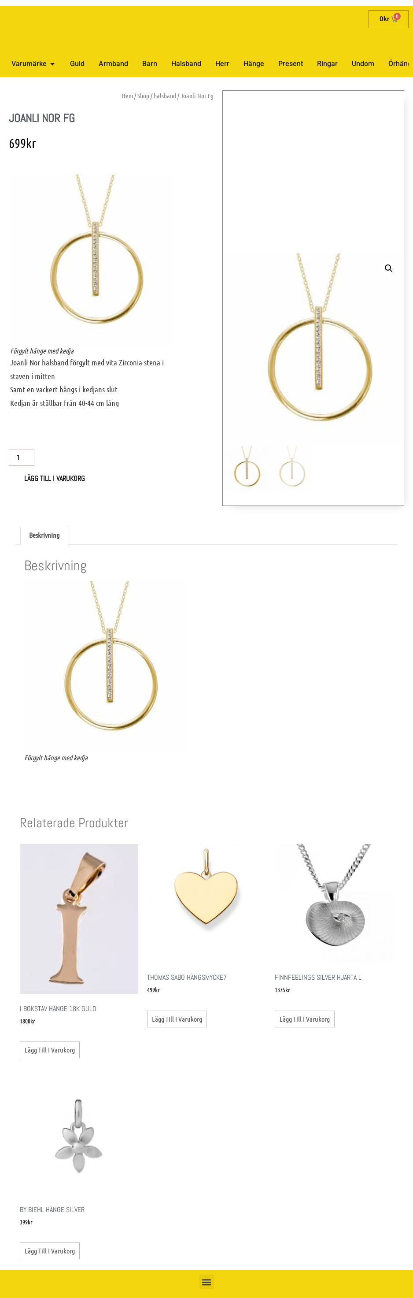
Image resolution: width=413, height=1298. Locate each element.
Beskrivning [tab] (44, 535)
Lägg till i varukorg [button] (50, 1049)
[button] (389, 268)
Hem (127, 96)
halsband (165, 96)
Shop (143, 96)
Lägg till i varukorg (54, 478)
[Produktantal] (21, 458)
